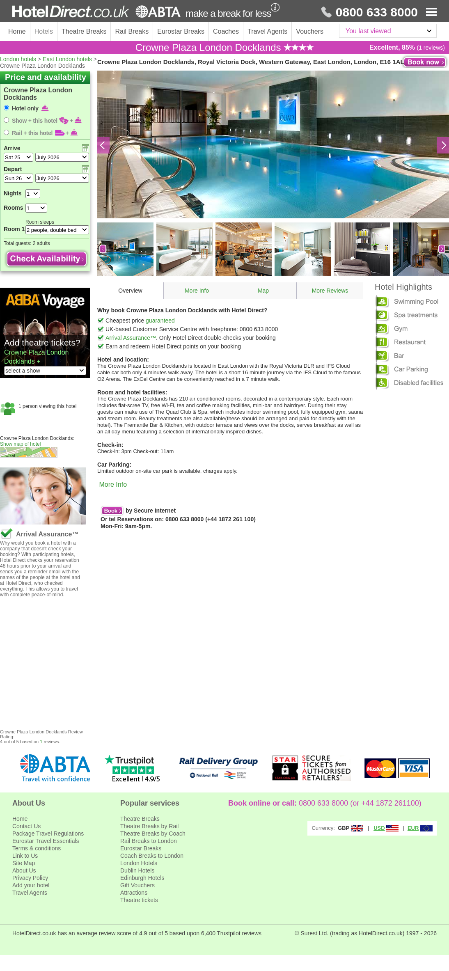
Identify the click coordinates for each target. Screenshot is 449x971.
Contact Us (26, 826)
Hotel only (30, 108)
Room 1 (14, 229)
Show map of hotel (20, 444)
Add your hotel (30, 885)
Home (17, 31)
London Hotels (138, 863)
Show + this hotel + (47, 120)
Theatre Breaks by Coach (153, 833)
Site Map (23, 863)
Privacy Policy (30, 878)
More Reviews (330, 290)
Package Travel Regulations (48, 833)
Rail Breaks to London (148, 841)
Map (263, 290)
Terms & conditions (36, 848)
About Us (24, 870)
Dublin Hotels (137, 870)
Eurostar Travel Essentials (45, 841)
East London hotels (67, 59)
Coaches (226, 31)
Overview (130, 290)
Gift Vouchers (137, 885)
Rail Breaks (132, 31)
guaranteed (160, 320)
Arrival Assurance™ (130, 337)
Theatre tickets (139, 900)
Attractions (133, 892)
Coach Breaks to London (151, 855)
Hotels (43, 31)
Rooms (13, 207)
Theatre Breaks (84, 31)
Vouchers (309, 31)
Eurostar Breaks (180, 31)
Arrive (12, 148)
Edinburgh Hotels (142, 878)
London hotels (18, 59)
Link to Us (25, 855)
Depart (13, 169)
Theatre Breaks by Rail (149, 826)
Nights (13, 193)
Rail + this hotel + (45, 133)
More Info (197, 290)
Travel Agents (267, 31)
